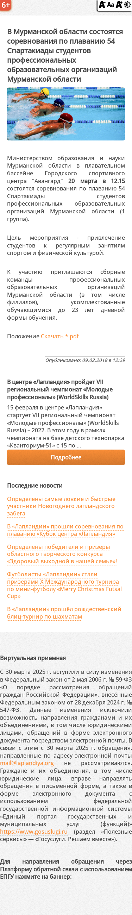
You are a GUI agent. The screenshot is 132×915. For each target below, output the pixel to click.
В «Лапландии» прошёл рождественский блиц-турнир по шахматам (64, 612)
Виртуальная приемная (33, 658)
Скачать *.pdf (60, 336)
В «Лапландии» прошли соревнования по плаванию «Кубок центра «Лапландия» (65, 530)
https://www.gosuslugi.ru (34, 831)
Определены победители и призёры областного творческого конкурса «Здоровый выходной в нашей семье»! (62, 554)
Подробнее (66, 457)
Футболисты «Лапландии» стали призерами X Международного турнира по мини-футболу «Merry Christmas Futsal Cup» (64, 585)
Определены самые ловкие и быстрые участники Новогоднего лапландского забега (61, 506)
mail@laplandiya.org (27, 763)
